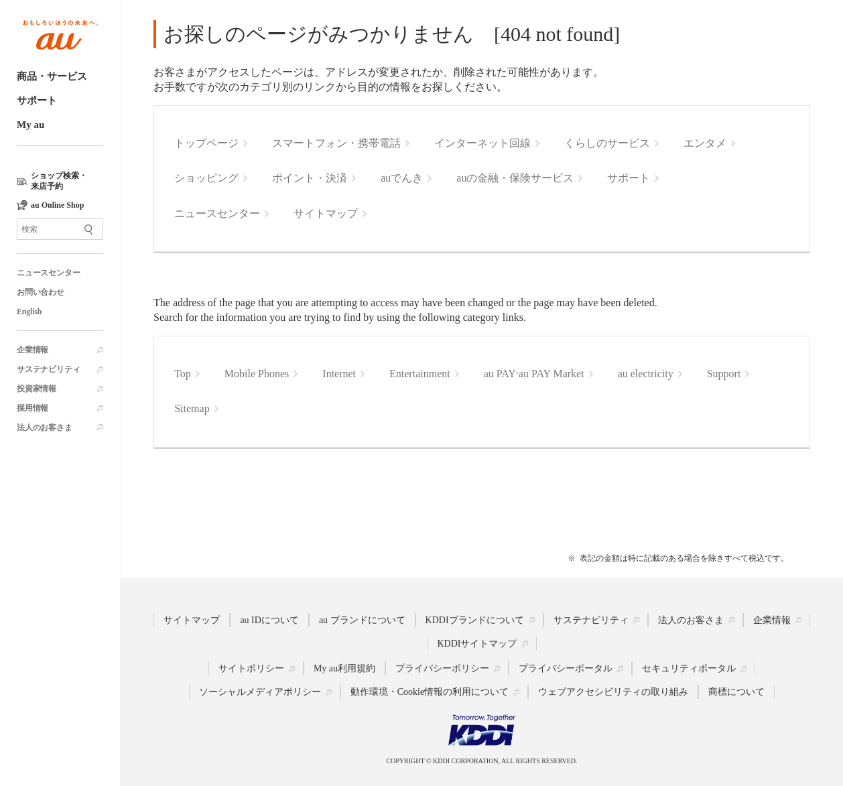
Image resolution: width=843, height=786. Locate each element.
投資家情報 (36, 388)
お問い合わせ (40, 292)
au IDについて (269, 619)
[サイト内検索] (60, 229)
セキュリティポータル (689, 668)
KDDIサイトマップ (477, 643)
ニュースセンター (48, 272)
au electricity (645, 373)
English (29, 311)
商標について (736, 692)
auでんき (402, 178)
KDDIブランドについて (475, 619)
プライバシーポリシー (442, 668)
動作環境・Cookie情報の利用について (429, 692)
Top (182, 373)
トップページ (206, 143)
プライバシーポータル (565, 668)
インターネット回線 (482, 143)
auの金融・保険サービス (515, 178)
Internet (339, 373)
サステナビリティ (48, 369)
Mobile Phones (256, 373)
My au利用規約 (344, 668)
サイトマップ (326, 213)
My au (30, 124)
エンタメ (705, 143)
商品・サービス (52, 76)
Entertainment (419, 373)
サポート (37, 100)
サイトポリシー (251, 668)
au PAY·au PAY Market (534, 373)
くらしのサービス (607, 143)
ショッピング (206, 178)
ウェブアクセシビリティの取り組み (613, 692)
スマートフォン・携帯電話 (336, 143)
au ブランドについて (362, 619)
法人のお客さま (44, 427)
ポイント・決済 (309, 178)
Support (724, 373)
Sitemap (191, 408)
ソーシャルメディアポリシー (260, 692)
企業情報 (32, 349)
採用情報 (32, 408)
